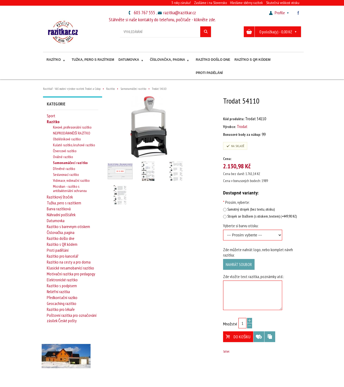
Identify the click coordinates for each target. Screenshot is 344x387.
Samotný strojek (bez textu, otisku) (251, 209)
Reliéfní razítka (58, 291)
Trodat (242, 126)
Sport (51, 115)
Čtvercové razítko (64, 150)
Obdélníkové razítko (67, 139)
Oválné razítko (63, 156)
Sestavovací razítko (66, 174)
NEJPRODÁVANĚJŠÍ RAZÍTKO (71, 133)
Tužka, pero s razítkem (93, 60)
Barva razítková (59, 208)
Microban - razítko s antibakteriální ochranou (70, 188)
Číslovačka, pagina (170, 60)
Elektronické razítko (62, 279)
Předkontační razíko (62, 297)
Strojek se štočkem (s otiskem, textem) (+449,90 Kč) (262, 216)
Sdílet (226, 351)
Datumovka (131, 60)
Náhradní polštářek (61, 214)
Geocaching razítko (61, 303)
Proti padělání (209, 73)
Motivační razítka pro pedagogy (71, 273)
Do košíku (238, 336)
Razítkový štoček (60, 197)
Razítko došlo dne (213, 60)
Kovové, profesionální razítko (72, 127)
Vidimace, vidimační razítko (71, 180)
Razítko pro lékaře (61, 309)
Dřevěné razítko (64, 168)
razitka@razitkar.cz (179, 12)
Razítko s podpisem (62, 285)
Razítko (56, 60)
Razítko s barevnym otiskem (68, 226)
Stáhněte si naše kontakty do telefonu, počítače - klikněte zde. (162, 19)
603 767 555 (144, 12)
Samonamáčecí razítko (70, 162)
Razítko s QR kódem (252, 60)
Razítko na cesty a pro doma (69, 262)
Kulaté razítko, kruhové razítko (74, 145)
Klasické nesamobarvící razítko (70, 268)
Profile (279, 12)
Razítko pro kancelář (62, 256)
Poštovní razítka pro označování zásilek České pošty (71, 318)
